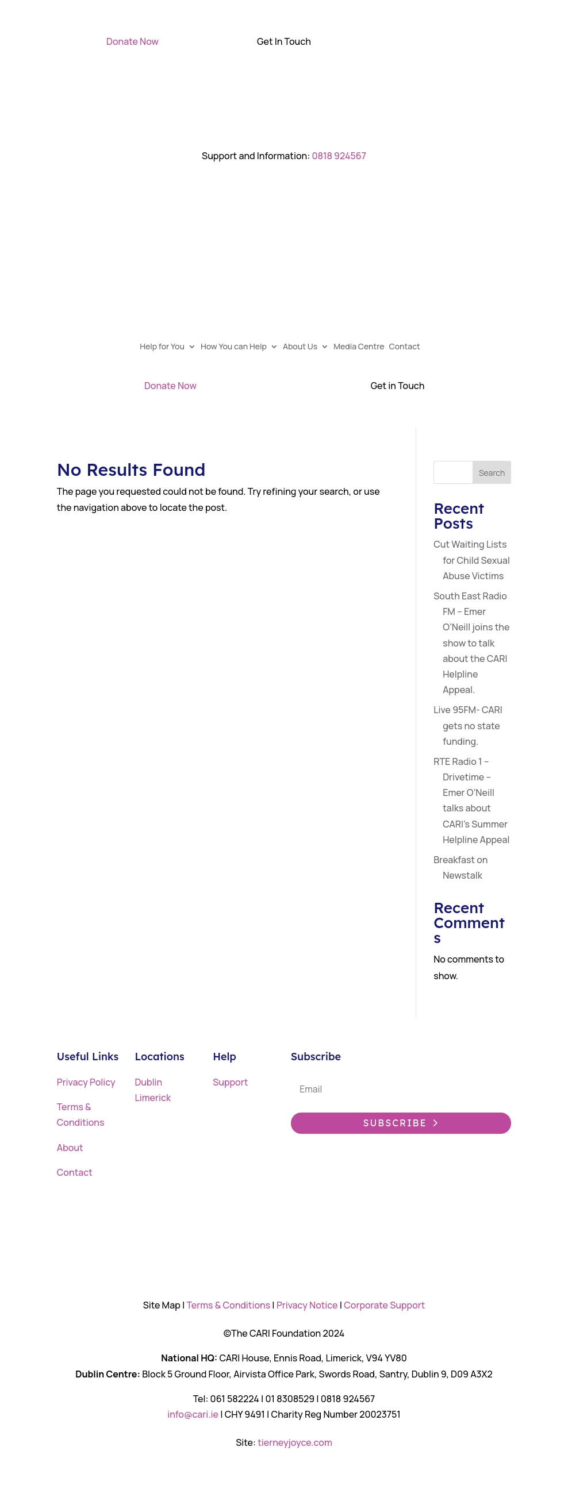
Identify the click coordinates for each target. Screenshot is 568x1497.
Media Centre (362, 347)
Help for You (166, 347)
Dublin (148, 1082)
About (70, 1147)
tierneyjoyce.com (295, 1442)
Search (492, 472)
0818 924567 (339, 155)
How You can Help (238, 347)
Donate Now (132, 41)
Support (230, 1082)
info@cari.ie (192, 1414)
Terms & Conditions (228, 1305)
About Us (304, 347)
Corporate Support (384, 1305)
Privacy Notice (307, 1305)
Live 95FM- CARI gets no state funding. (467, 725)
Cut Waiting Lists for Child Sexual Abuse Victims (471, 560)
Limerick (153, 1097)
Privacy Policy (86, 1082)
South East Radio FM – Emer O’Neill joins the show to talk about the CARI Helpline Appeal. (471, 643)
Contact (408, 347)
